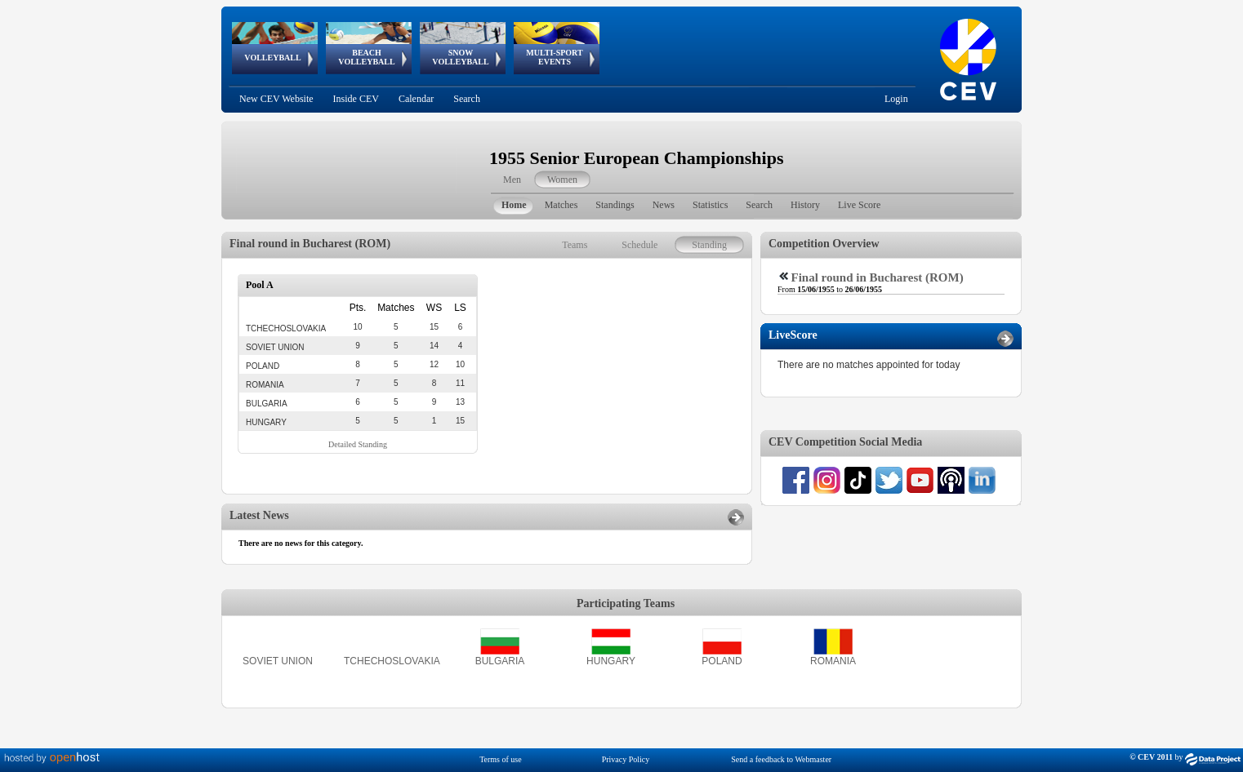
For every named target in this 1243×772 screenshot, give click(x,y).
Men (512, 179)
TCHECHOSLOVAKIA (392, 661)
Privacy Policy (626, 759)
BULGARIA (500, 661)
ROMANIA (833, 661)
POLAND (722, 661)
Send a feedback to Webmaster (781, 759)
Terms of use (500, 759)
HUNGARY (610, 661)
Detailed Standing (357, 444)
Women (562, 179)
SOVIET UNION (278, 661)
